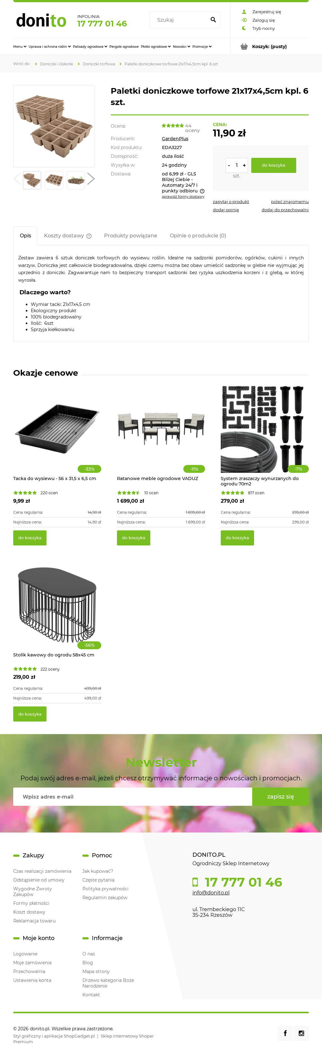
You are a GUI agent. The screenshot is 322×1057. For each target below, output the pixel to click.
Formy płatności (31, 903)
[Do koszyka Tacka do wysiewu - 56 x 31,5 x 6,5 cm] (30, 537)
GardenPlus (175, 138)
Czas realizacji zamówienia (42, 871)
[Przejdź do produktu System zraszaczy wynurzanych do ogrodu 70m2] (265, 436)
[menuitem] (19, 46)
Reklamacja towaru (34, 921)
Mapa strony (96, 971)
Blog (87, 963)
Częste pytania (98, 880)
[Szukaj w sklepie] (179, 20)
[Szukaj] (213, 20)
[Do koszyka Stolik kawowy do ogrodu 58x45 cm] (30, 714)
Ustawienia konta (32, 980)
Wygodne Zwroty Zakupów (32, 891)
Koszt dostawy (29, 912)
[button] (17, 180)
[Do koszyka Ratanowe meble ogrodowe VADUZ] (133, 537)
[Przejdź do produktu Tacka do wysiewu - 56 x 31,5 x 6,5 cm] (57, 436)
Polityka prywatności (105, 889)
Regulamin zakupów (104, 897)
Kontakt (91, 995)
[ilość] (236, 165)
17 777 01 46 (102, 23)
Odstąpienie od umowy (38, 880)
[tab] (25, 235)
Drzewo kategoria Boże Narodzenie (108, 983)
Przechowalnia (29, 971)
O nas (88, 954)
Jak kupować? (97, 871)
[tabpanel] (161, 293)
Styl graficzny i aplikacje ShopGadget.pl (54, 1035)
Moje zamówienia (32, 963)
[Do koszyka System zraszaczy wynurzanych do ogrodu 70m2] (237, 537)
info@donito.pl (211, 893)
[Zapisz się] (280, 797)
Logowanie (25, 954)
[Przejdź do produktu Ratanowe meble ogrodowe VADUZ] (161, 436)
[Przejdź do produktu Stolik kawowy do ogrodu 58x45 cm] (57, 612)
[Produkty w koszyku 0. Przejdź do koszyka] (269, 46)
